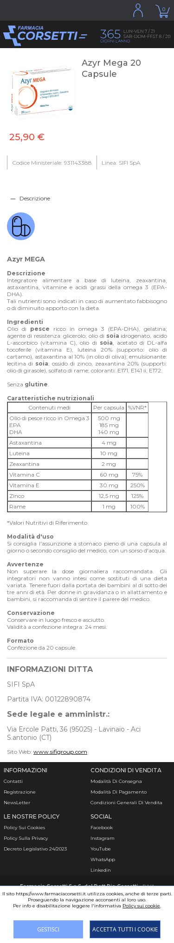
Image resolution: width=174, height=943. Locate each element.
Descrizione (34, 198)
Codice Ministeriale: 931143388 (52, 162)
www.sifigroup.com (60, 751)
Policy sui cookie (141, 906)
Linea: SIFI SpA (121, 162)
